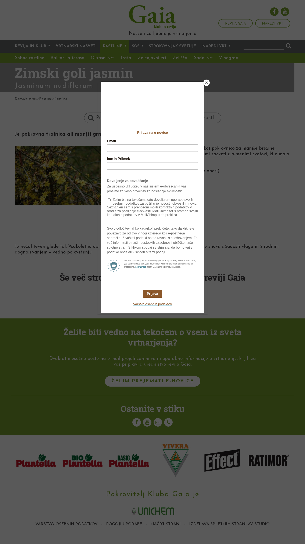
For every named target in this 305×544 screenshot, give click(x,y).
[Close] (206, 83)
